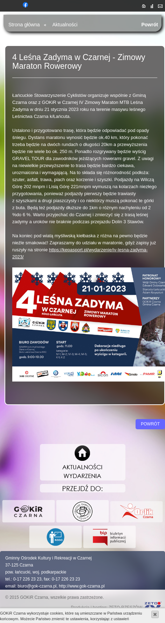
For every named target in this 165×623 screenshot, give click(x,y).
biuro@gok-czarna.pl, (37, 586)
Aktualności (65, 24)
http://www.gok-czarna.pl (82, 586)
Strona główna (24, 24)
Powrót (149, 24)
